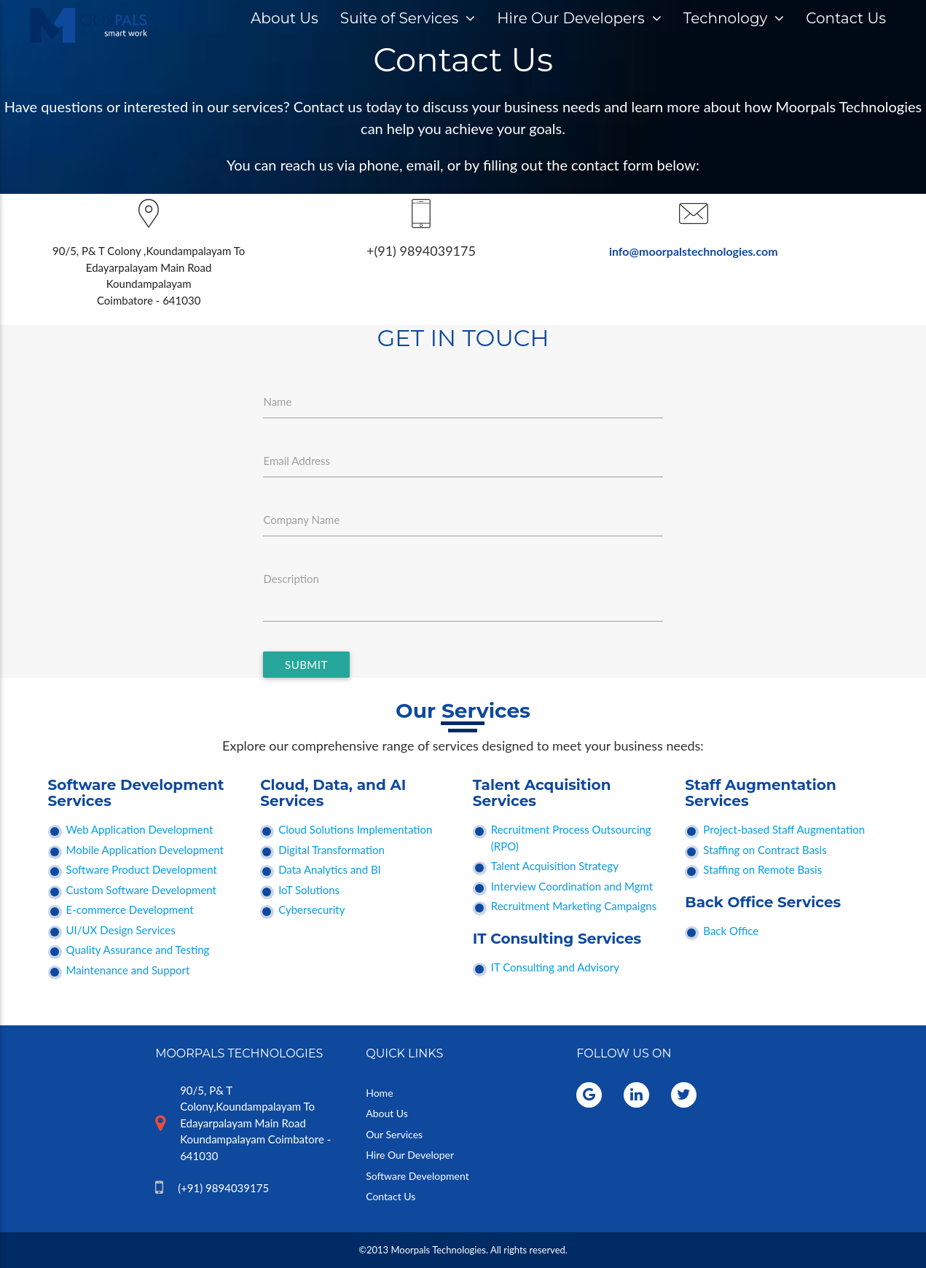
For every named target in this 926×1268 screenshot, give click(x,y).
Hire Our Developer (410, 1154)
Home (379, 1093)
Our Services (394, 1134)
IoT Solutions (309, 889)
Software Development (417, 1176)
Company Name (301, 519)
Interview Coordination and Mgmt (572, 886)
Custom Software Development (141, 889)
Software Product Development (141, 869)
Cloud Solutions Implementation (355, 829)
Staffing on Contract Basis (764, 849)
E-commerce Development (130, 909)
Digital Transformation (331, 849)
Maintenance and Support (128, 970)
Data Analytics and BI (329, 869)
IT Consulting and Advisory (555, 967)
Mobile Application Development (145, 849)
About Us (284, 18)
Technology (734, 18)
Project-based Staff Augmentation (784, 829)
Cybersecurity (311, 909)
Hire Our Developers (579, 18)
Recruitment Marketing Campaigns (573, 905)
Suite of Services (407, 18)
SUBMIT (306, 664)
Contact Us (846, 18)
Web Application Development (139, 829)
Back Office (730, 930)
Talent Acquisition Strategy (555, 865)
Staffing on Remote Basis (762, 869)
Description (290, 578)
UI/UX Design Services (121, 929)
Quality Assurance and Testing (138, 949)
